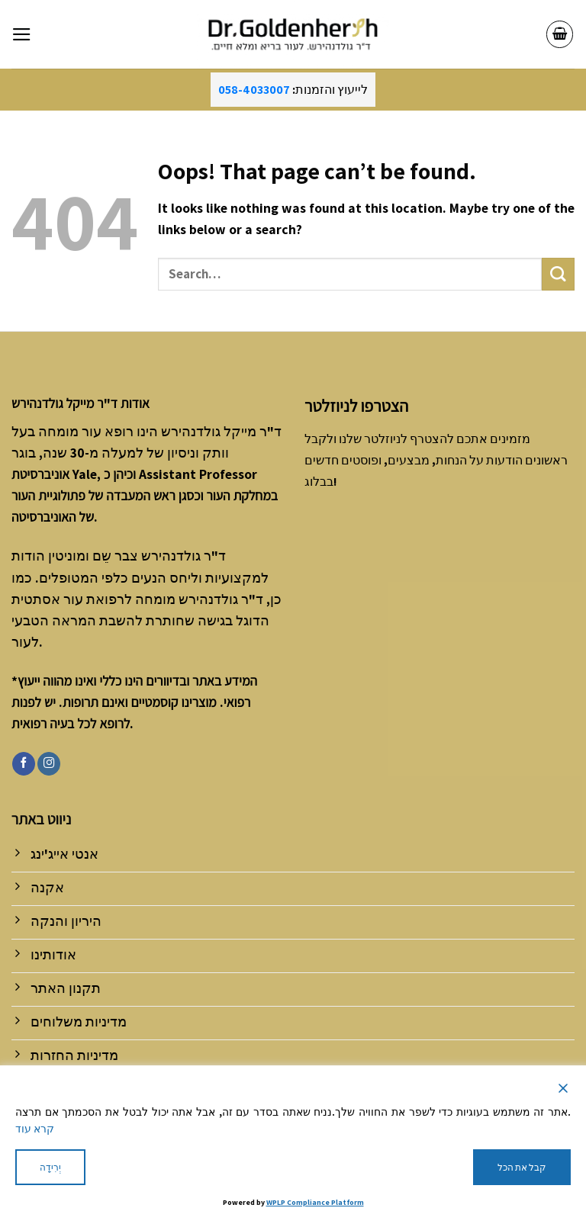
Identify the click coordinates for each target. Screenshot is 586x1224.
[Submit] (558, 274)
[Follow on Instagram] (48, 764)
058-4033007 (254, 90)
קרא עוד (34, 1129)
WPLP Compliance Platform (315, 1202)
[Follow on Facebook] (23, 764)
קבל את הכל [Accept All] (521, 1167)
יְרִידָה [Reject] (50, 1167)
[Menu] (21, 34)
